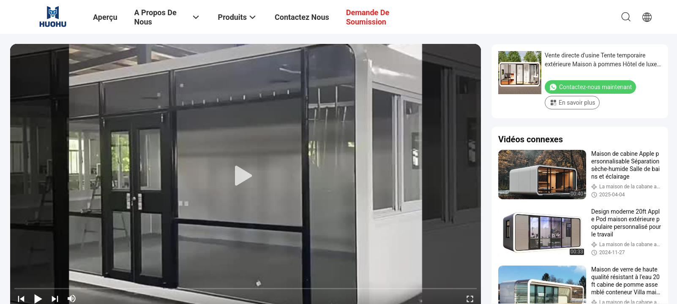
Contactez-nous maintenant (590, 87)
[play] (245, 176)
